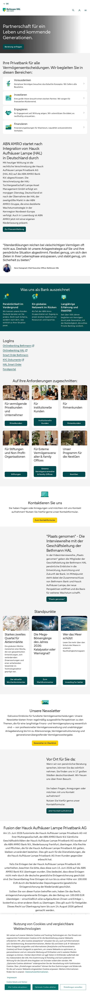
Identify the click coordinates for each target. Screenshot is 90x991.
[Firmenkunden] (74, 431)
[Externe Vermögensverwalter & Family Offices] (45, 480)
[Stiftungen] (16, 482)
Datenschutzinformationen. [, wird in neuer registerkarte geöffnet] (37, 980)
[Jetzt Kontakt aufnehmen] (60, 819)
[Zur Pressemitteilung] (14, 229)
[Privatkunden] (16, 431)
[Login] (79, 10)
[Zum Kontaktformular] (45, 528)
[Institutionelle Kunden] (45, 430)
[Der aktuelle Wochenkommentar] (16, 689)
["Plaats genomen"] (56, 607)
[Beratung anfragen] (13, 46)
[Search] (73, 10)
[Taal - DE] (6, 3)
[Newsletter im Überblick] (45, 751)
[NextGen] (74, 482)
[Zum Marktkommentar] (45, 689)
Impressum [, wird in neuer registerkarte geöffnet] (12, 985)
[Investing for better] (74, 690)
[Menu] (85, 10)
